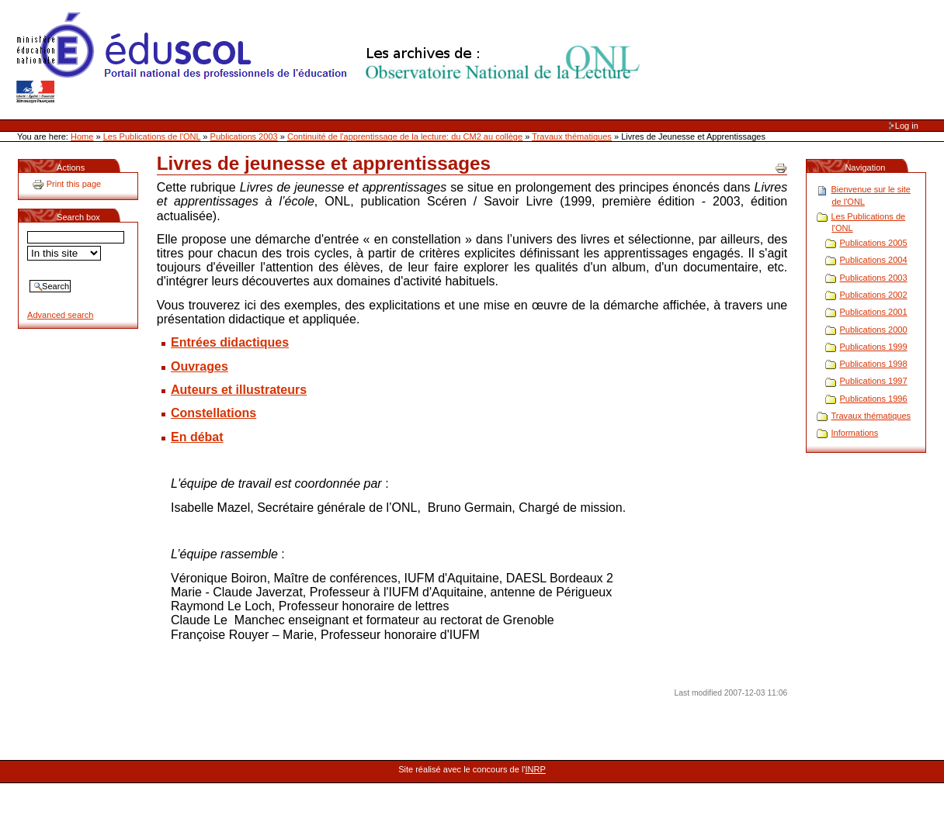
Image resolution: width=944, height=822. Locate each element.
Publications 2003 (244, 136)
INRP (536, 769)
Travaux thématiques (572, 136)
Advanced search (60, 314)
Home (82, 136)
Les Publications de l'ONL (152, 136)
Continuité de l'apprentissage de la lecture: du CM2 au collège (404, 136)
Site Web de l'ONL (331, 58)
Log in (906, 125)
